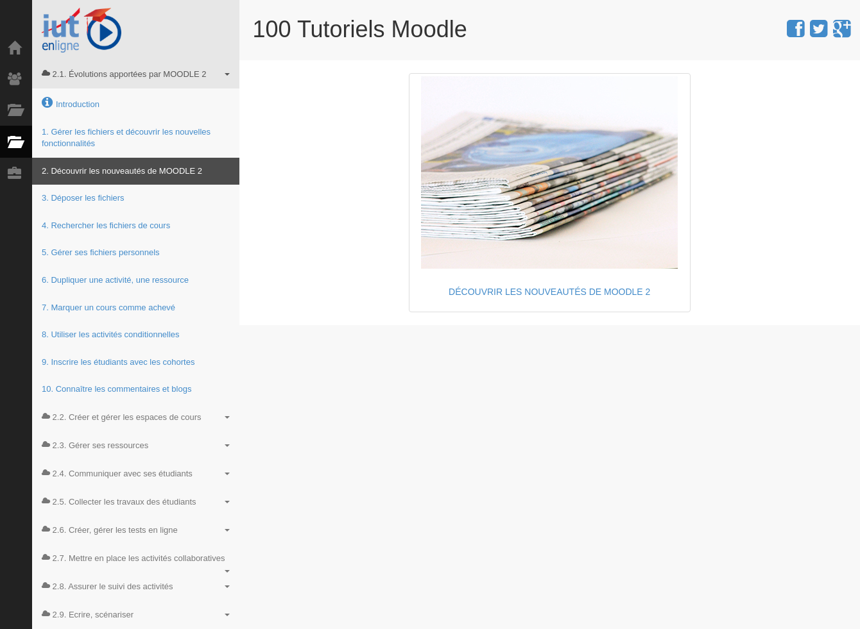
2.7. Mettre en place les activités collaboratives (136, 563)
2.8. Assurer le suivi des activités (136, 586)
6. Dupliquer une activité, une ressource (115, 280)
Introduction (70, 102)
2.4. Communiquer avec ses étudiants (136, 473)
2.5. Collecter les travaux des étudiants (136, 502)
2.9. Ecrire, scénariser (136, 614)
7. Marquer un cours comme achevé (108, 307)
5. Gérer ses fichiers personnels (101, 252)
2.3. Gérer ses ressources (136, 445)
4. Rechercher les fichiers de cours (106, 225)
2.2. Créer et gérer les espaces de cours (136, 417)
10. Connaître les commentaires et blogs (116, 389)
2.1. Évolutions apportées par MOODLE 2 (136, 74)
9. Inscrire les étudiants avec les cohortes (118, 362)
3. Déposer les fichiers (83, 198)
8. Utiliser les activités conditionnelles (111, 334)
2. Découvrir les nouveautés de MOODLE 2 (122, 171)
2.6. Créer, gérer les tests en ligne (136, 530)
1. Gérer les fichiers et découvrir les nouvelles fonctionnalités (126, 138)
